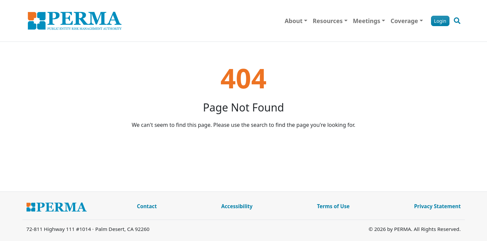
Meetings (366, 21)
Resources (328, 21)
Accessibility (237, 206)
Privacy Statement (437, 206)
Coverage (404, 21)
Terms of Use (333, 206)
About (293, 21)
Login (440, 21)
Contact (147, 206)
